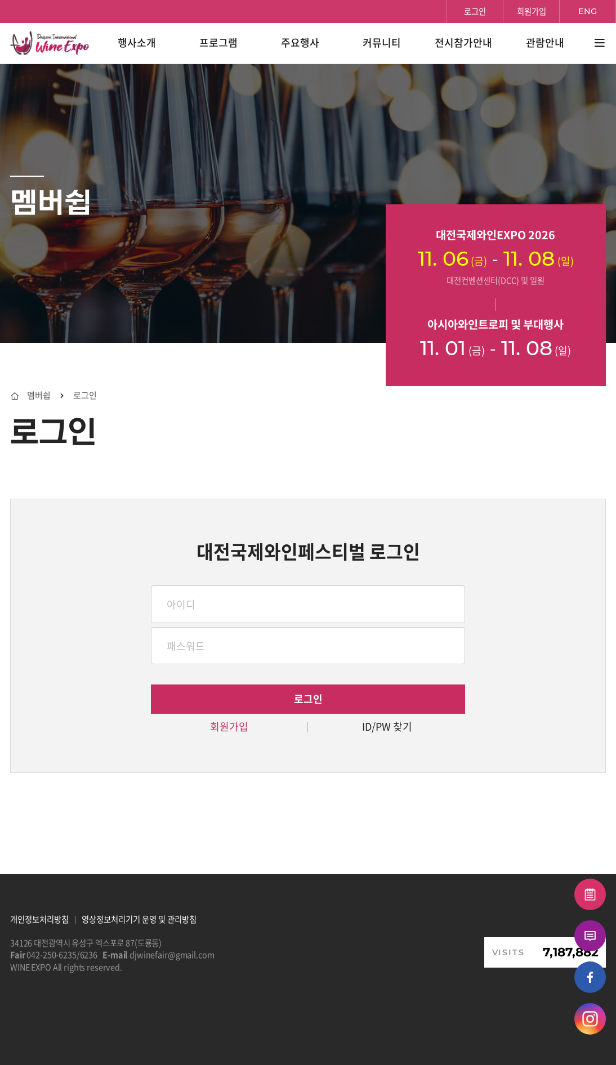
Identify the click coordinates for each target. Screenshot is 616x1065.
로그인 (85, 395)
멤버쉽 (39, 395)
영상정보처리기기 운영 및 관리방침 (139, 919)
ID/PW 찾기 (387, 727)
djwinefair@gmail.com (172, 954)
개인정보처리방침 (39, 919)
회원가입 (229, 727)
